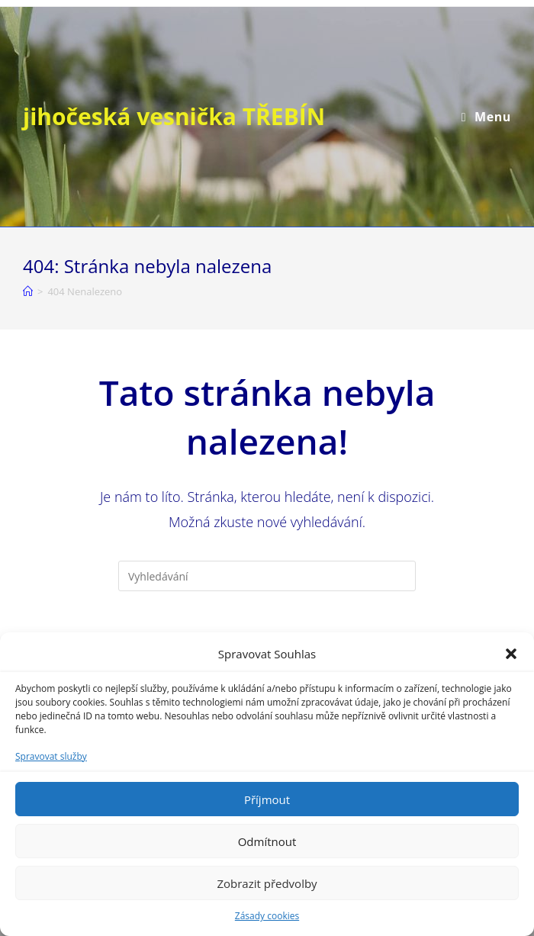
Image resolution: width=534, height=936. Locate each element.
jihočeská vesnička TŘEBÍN (174, 116)
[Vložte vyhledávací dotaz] (267, 576)
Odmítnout (267, 841)
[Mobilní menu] (486, 116)
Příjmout (267, 799)
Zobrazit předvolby (267, 883)
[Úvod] (28, 291)
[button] (511, 653)
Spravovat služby (51, 756)
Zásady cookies (267, 915)
